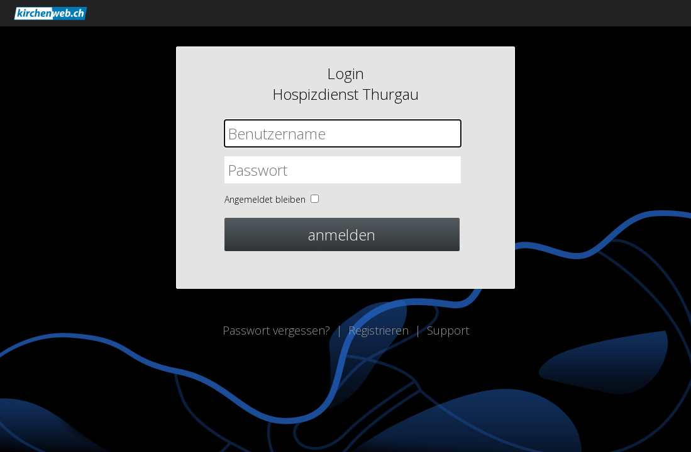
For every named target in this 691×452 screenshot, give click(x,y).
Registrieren (378, 330)
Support (448, 330)
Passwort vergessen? (276, 330)
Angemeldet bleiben (265, 199)
